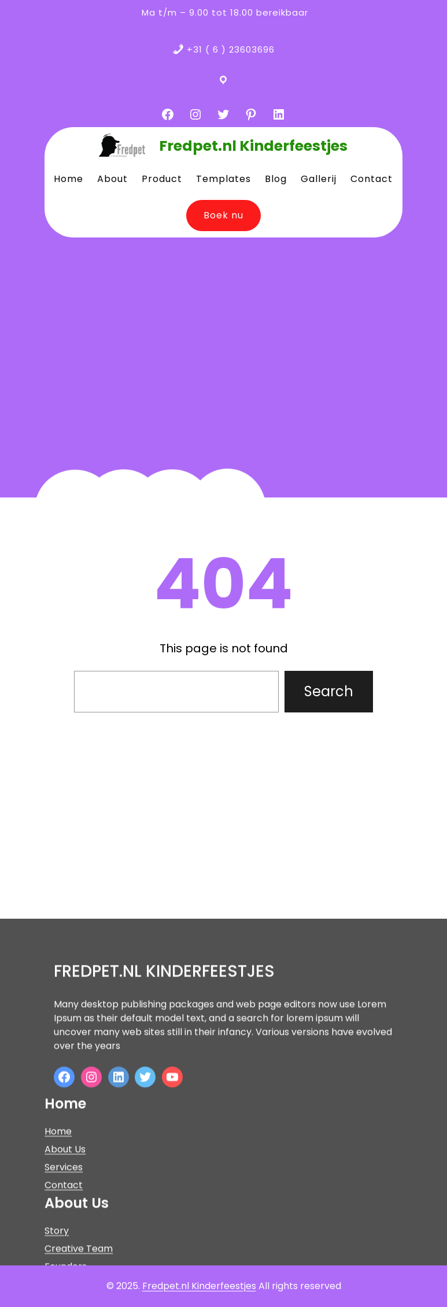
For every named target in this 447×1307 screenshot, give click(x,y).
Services (64, 1236)
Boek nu (223, 215)
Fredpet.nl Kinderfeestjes (253, 146)
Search (328, 691)
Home (58, 1201)
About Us (65, 1219)
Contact (64, 1254)
